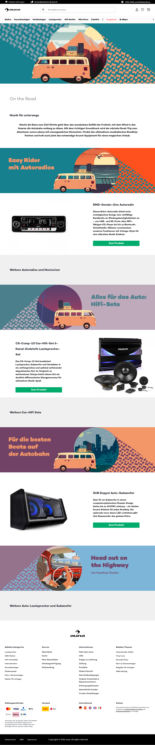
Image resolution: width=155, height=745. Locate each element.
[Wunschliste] (142, 10)
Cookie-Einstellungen (89, 693)
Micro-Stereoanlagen (15, 675)
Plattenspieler (11, 671)
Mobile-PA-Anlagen (14, 679)
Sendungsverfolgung (51, 663)
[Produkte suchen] (77, 10)
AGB (22, 739)
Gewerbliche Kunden (88, 689)
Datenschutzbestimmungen (134, 709)
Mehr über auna (86, 652)
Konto (44, 656)
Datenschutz (11, 739)
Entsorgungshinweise (88, 686)
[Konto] (137, 10)
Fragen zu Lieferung (88, 660)
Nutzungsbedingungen (123, 711)
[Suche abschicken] (43, 9)
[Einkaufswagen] (148, 10)
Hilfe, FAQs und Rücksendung (137, 2)
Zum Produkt (116, 243)
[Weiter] (153, 19)
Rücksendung (48, 667)
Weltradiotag (122, 671)
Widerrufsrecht (86, 671)
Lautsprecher (11, 652)
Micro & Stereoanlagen (126, 663)
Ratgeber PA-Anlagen (126, 667)
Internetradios (11, 663)
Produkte (83, 667)
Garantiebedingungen (89, 675)
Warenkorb (47, 652)
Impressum (34, 739)
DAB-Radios (10, 656)
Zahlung (82, 663)
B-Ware (131, 19)
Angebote (118, 19)
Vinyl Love (120, 656)
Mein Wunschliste (50, 660)
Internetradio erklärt (125, 652)
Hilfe (81, 656)
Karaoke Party (122, 660)
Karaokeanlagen (12, 667)
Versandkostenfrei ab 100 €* (46, 2)
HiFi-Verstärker (12, 660)
